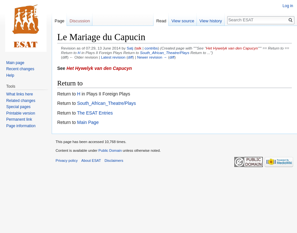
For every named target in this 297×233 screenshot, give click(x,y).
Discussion (79, 20)
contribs (151, 48)
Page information (21, 126)
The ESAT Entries (95, 113)
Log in (287, 6)
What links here (19, 94)
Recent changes (20, 69)
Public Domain (110, 150)
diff (130, 57)
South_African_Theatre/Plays (164, 52)
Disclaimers (114, 160)
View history (210, 20)
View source (182, 20)
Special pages (18, 107)
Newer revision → (152, 57)
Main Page (88, 122)
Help (10, 75)
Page (59, 20)
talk (138, 48)
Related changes (20, 100)
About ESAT (91, 160)
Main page (15, 63)
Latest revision (113, 57)
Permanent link (19, 119)
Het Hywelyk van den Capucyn (232, 48)
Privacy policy (67, 160)
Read (161, 20)
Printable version (20, 113)
